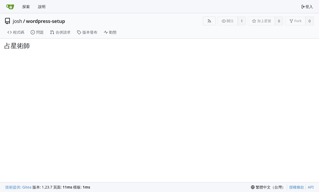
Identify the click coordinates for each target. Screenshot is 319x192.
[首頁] (10, 6)
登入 (307, 6)
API (311, 187)
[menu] (268, 187)
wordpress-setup (45, 21)
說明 (41, 6)
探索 (26, 6)
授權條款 (296, 187)
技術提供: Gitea (18, 187)
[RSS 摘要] (209, 21)
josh (17, 21)
